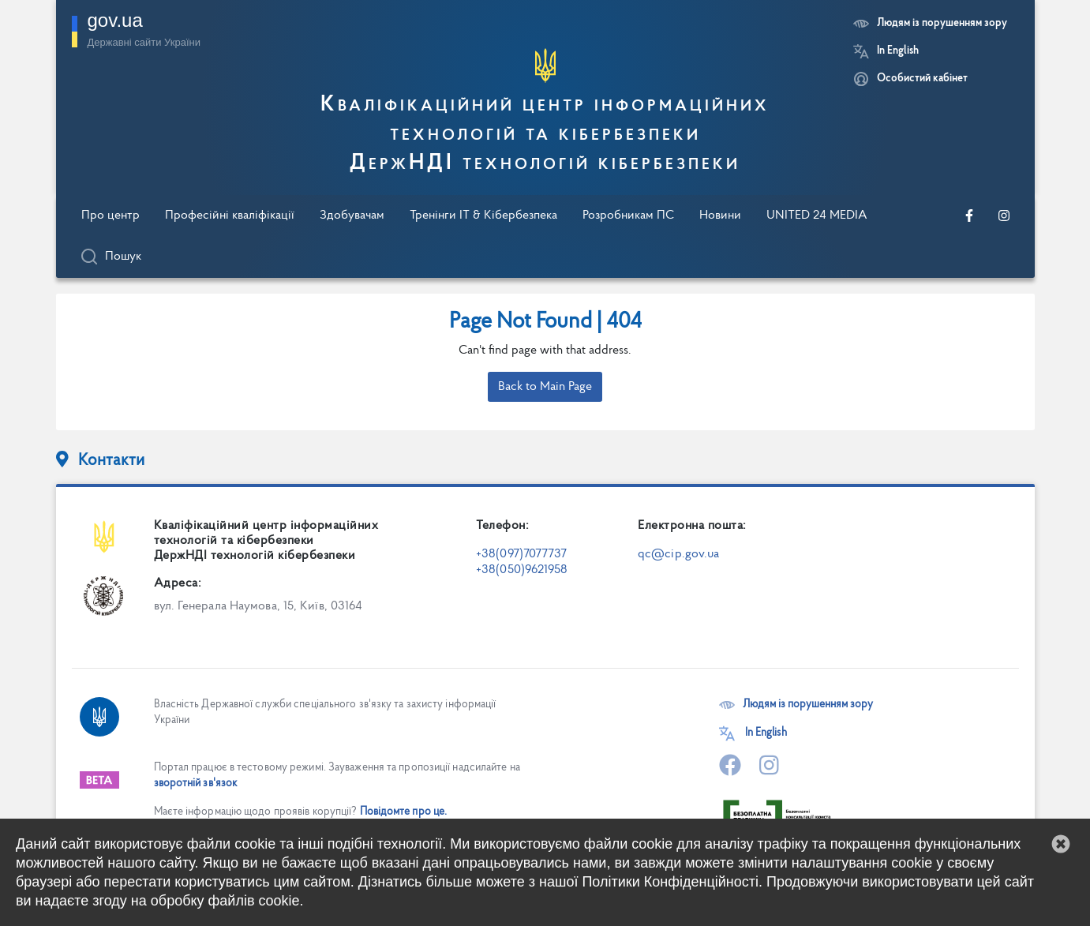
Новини (720, 215)
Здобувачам (352, 215)
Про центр (110, 215)
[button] (1060, 844)
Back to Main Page (545, 387)
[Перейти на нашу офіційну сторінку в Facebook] (969, 215)
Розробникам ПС (628, 215)
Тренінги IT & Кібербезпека (483, 215)
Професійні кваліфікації (229, 215)
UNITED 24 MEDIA (816, 215)
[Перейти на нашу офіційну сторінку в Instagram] (1004, 215)
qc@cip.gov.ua (678, 554)
